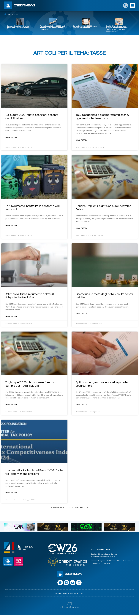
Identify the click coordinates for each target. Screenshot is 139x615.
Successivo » (81, 507)
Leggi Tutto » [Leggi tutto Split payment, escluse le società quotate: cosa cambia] (81, 405)
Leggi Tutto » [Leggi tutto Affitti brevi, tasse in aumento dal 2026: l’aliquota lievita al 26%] (11, 316)
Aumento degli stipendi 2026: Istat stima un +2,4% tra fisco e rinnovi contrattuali (52, 27)
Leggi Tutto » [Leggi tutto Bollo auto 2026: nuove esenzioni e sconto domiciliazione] (11, 137)
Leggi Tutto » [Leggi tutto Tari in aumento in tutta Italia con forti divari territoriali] (11, 225)
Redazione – (74, 593)
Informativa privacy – (62, 593)
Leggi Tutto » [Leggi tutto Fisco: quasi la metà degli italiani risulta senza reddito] (81, 314)
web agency (64, 607)
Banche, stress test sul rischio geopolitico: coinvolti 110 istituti (18, 27)
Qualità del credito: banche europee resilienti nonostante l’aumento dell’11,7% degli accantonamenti (116, 28)
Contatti (81, 593)
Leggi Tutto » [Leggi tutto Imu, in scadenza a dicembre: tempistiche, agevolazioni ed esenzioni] (81, 140)
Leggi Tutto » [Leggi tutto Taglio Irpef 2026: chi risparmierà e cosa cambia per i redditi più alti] (11, 405)
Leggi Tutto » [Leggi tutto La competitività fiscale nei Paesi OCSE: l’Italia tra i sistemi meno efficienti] (11, 493)
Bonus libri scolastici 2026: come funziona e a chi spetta (85, 27)
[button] (125, 5)
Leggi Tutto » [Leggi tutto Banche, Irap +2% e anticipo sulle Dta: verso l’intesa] (81, 228)
